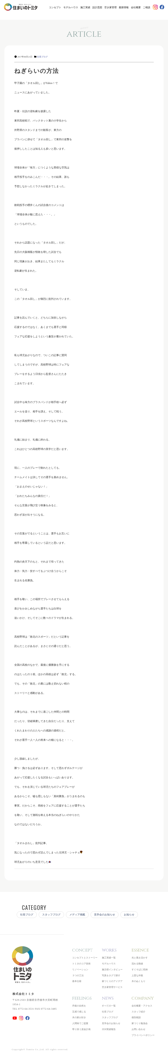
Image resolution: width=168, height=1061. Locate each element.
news (108, 998)
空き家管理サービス (112, 987)
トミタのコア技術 (81, 963)
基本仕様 (76, 981)
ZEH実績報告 (109, 1029)
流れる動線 (137, 963)
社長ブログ (42, 57)
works (109, 950)
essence (140, 950)
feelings (82, 998)
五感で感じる (79, 1011)
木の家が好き (79, 1017)
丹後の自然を (79, 1006)
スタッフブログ (51, 914)
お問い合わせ (138, 1029)
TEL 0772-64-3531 (23, 1008)
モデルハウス (70, 7)
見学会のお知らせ (104, 914)
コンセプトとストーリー (84, 957)
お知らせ (129, 914)
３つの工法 (78, 975)
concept (82, 950)
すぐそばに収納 (140, 969)
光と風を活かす (140, 957)
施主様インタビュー (112, 969)
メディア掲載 (77, 914)
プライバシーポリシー (143, 1035)
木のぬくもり (138, 981)
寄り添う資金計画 (81, 1029)
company (143, 998)
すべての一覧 (109, 1006)
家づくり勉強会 (140, 1023)
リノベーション (80, 969)
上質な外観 (137, 975)
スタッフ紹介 (138, 1011)
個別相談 (136, 1017)
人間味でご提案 (80, 1023)
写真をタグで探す (111, 975)
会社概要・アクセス (142, 1006)
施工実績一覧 (109, 957)
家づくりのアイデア (112, 981)
